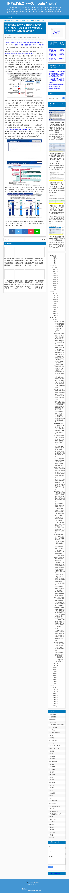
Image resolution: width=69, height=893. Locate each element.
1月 (55, 263)
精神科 (52, 808)
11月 (55, 269)
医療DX (17, 45)
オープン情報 (53, 727)
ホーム (10, 17)
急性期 (52, 785)
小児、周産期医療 (26, 45)
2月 (55, 261)
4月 (54, 257)
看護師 (52, 780)
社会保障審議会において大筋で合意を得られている (21, 53)
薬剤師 (52, 837)
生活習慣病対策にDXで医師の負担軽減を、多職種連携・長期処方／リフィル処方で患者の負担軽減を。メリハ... (59, 539)
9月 (55, 273)
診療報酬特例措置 (55, 806)
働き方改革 (53, 819)
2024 (53, 291)
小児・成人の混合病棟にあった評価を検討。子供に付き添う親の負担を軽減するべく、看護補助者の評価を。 (59, 635)
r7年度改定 (53, 722)
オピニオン (53, 730)
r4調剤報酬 (53, 717)
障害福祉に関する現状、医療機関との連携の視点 (59, 558)
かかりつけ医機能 (55, 732)
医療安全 (52, 756)
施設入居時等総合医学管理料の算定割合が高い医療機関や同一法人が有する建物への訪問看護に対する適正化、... (59, 472)
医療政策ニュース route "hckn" (32, 4)
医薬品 (14, 37)
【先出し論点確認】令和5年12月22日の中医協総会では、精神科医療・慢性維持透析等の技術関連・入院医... (59, 416)
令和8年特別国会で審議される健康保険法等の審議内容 (56, 80)
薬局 (37, 37)
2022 (53, 685)
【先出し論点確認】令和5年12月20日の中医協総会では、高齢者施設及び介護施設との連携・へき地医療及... (59, 451)
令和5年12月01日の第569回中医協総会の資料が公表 (22, 42)
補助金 (52, 827)
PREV (6, 239)
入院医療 (29, 37)
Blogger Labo (37, 890)
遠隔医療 (52, 767)
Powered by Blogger (32, 882)
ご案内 (52, 738)
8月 (55, 275)
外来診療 (19, 37)
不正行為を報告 (55, 873)
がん (51, 735)
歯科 (51, 795)
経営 (25, 37)
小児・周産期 (53, 801)
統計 (51, 816)
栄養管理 (52, 764)
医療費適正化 (54, 761)
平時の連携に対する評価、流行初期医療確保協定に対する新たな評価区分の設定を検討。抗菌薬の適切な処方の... (59, 567)
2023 (53, 318)
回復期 (52, 772)
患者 (22, 37)
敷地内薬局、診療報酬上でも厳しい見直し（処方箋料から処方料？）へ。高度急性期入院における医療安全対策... (59, 338)
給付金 (52, 787)
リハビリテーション (55, 748)
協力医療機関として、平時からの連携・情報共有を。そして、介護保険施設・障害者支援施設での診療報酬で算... (59, 429)
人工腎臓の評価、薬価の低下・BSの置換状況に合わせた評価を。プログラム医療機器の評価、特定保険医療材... (59, 370)
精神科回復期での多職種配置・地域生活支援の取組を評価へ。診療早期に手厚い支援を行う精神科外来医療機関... (59, 382)
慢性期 (52, 829)
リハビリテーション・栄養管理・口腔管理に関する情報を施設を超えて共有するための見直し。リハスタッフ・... (59, 623)
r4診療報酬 (53, 714)
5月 (55, 281)
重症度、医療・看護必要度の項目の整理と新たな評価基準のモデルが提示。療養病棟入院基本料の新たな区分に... (59, 394)
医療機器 (52, 759)
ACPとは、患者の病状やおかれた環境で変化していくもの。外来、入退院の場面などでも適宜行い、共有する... (59, 527)
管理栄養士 (53, 782)
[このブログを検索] (54, 98)
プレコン (52, 743)
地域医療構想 (54, 811)
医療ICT (52, 753)
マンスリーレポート (55, 746)
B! (24, 231)
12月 (54, 267)
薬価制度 (34, 37)
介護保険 (52, 769)
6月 (55, 279)
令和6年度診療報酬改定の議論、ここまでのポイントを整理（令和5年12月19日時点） (59, 462)
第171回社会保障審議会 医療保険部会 (18, 129)
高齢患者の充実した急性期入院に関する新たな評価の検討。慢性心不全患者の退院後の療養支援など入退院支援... (59, 496)
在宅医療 (52, 793)
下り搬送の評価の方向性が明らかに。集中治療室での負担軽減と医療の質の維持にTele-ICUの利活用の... (59, 579)
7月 (55, 277)
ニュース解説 (53, 740)
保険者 (52, 824)
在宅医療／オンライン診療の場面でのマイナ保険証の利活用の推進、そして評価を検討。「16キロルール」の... (59, 326)
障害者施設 (53, 803)
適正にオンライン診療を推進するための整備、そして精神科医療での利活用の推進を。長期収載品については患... (59, 484)
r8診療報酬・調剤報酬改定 (57, 725)
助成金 (52, 798)
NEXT (42, 239)
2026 (53, 255)
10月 (55, 271)
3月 (55, 259)
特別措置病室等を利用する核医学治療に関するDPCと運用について (56, 86)
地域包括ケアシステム (56, 814)
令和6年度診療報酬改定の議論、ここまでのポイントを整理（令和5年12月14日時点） (59, 517)
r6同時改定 (9, 37)
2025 (53, 265)
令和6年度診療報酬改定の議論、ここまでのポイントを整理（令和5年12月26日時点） (59, 360)
